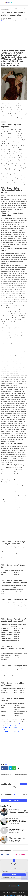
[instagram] (16, 886)
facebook (8, 854)
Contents (3, 122)
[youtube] (14, 886)
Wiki (5, 8)
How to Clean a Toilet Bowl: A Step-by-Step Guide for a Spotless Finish (18, 820)
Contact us (14, 892)
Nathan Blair (17, 731)
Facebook (5, 768)
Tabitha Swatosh (9, 727)
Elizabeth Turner (14, 725)
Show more (23, 784)
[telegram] (19, 886)
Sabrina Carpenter (17, 729)
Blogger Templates (11, 895)
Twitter (10, 768)
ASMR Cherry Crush (9, 731)
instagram (22, 854)
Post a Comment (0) (14, 800)
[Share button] (18, 768)
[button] (26, 2)
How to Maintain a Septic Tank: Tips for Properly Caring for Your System (18, 830)
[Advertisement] (14, 36)
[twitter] (12, 886)
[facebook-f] (9, 886)
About (8, 892)
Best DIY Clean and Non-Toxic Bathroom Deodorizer (17, 839)
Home (2, 8)
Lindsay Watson (8, 729)
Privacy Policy (22, 892)
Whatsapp (14, 768)
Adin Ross (16, 727)
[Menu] (2, 2)
